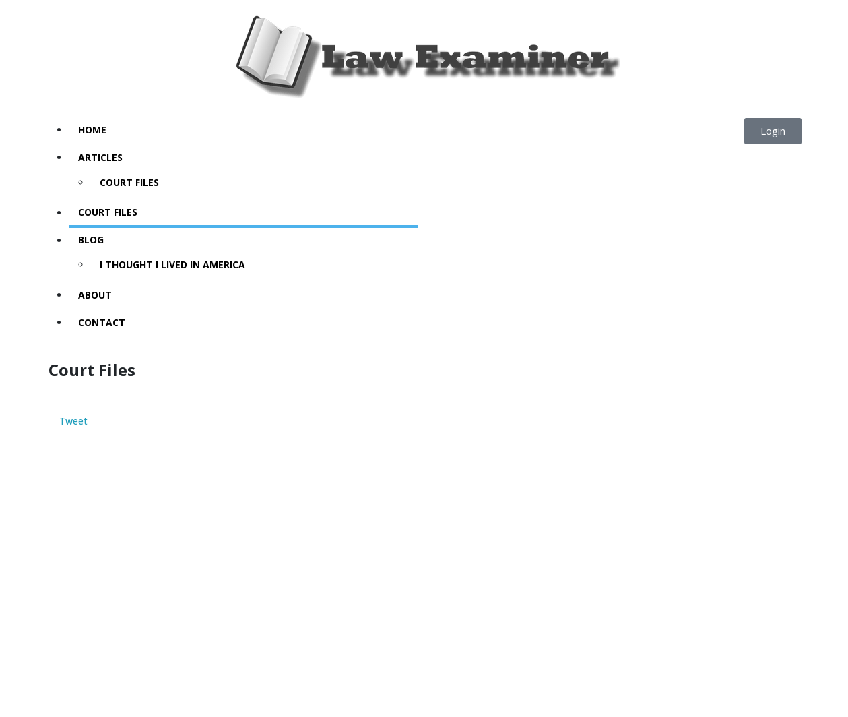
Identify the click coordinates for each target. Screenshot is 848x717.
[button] (773, 131)
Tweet (73, 421)
